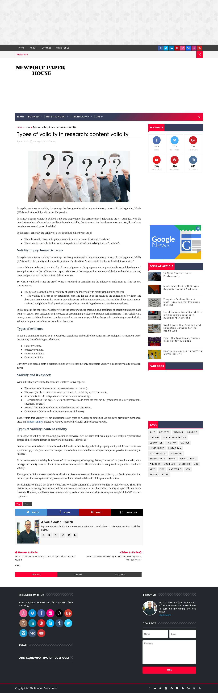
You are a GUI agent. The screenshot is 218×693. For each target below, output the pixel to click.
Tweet (33, 512)
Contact (46, 47)
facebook (120, 574)
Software (176, 453)
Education (156, 442)
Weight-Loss (188, 458)
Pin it (97, 512)
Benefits (164, 432)
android (155, 464)
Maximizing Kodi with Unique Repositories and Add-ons (181, 287)
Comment (128, 512)
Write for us (62, 47)
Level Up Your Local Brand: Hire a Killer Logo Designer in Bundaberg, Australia (183, 315)
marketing (175, 469)
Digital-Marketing (174, 437)
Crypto (154, 437)
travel (154, 474)
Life (98, 116)
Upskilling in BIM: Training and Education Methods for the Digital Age (182, 328)
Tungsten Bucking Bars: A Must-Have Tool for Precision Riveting (182, 302)
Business (34, 116)
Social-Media (158, 453)
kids (162, 469)
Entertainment (56, 116)
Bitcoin (178, 432)
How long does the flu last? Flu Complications (183, 352)
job (196, 464)
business (169, 464)
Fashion (172, 442)
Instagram (175, 448)
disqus (78, 574)
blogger (36, 574)
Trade (172, 458)
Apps (152, 432)
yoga (165, 474)
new (28, 127)
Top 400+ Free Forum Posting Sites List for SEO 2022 (182, 339)
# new (27, 504)
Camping (192, 432)
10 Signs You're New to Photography (178, 275)
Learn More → (166, 614)
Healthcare (157, 448)
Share (65, 512)
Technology (81, 116)
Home (21, 47)
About (33, 47)
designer (184, 464)
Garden (185, 442)
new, (53, 141)
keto (152, 469)
